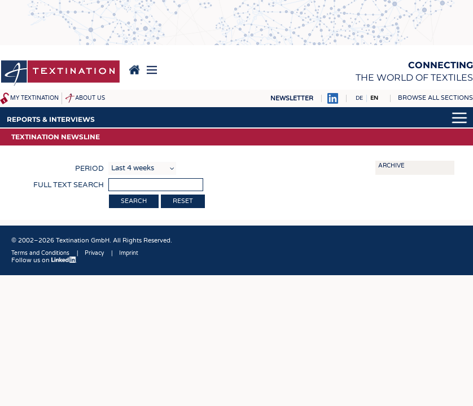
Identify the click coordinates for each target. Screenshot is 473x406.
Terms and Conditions (40, 253)
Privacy (94, 253)
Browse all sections (435, 98)
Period (89, 168)
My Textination (34, 98)
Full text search (68, 184)
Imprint (128, 253)
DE (359, 98)
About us (90, 98)
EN (374, 98)
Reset (183, 201)
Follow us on (44, 260)
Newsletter (291, 98)
